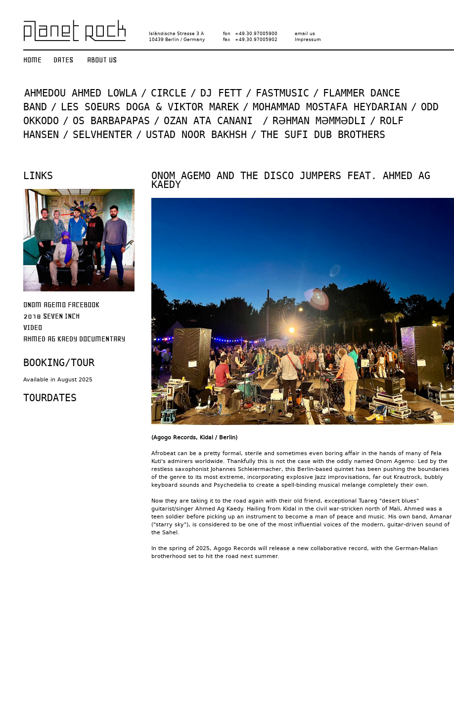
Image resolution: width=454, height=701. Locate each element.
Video (32, 327)
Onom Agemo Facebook (61, 304)
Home (32, 59)
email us (305, 33)
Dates (63, 59)
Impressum (308, 39)
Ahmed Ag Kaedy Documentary (74, 338)
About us (102, 59)
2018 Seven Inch (51, 316)
